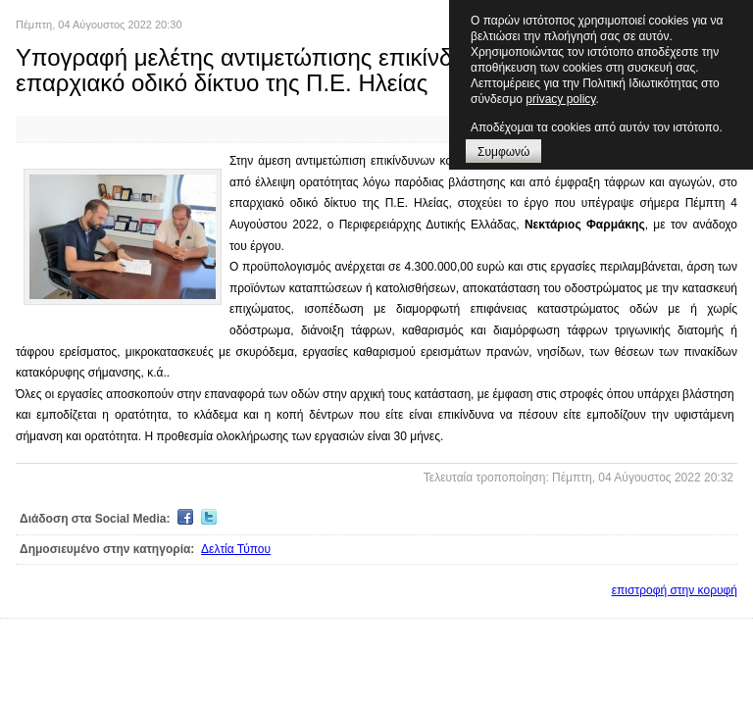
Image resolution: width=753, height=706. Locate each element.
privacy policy (560, 99)
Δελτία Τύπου (236, 549)
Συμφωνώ (503, 152)
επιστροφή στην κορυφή (674, 590)
